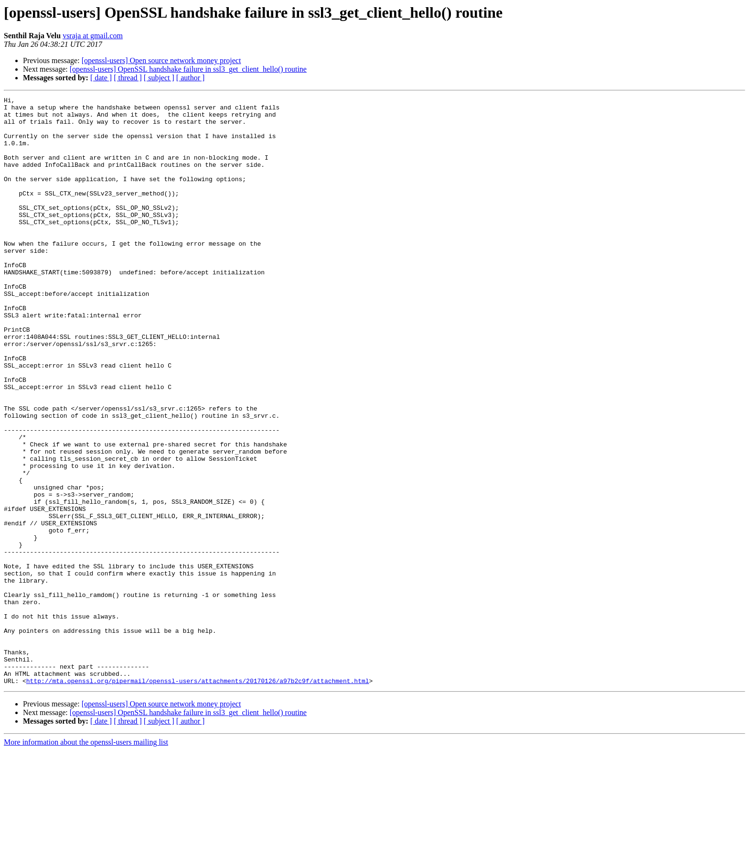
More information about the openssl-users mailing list (86, 860)
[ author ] (190, 78)
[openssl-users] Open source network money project (161, 60)
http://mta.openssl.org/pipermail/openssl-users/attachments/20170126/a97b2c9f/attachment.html (197, 798)
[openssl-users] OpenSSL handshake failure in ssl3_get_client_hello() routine (188, 69)
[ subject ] (159, 78)
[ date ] (101, 78)
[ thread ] (128, 78)
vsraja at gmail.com (93, 36)
